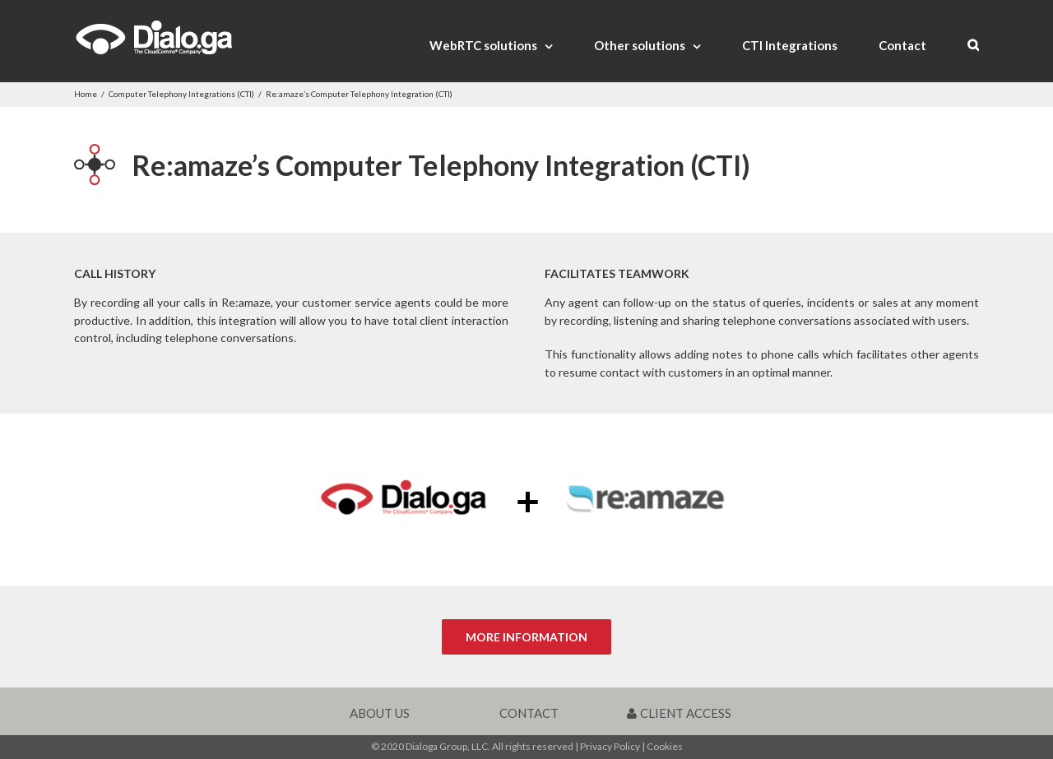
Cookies (665, 746)
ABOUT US (380, 713)
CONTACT (529, 713)
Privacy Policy (610, 746)
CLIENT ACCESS (679, 713)
